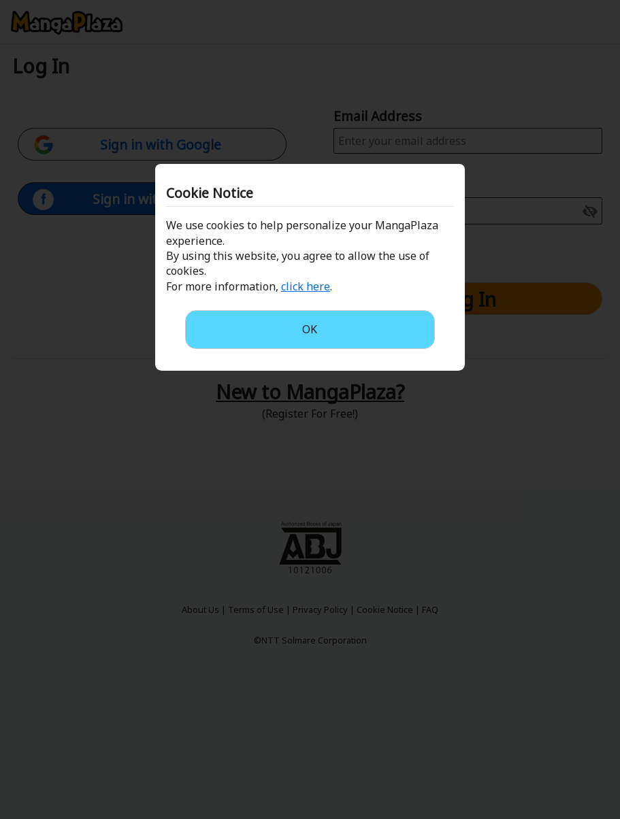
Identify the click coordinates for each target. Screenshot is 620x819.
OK (309, 329)
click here (305, 286)
